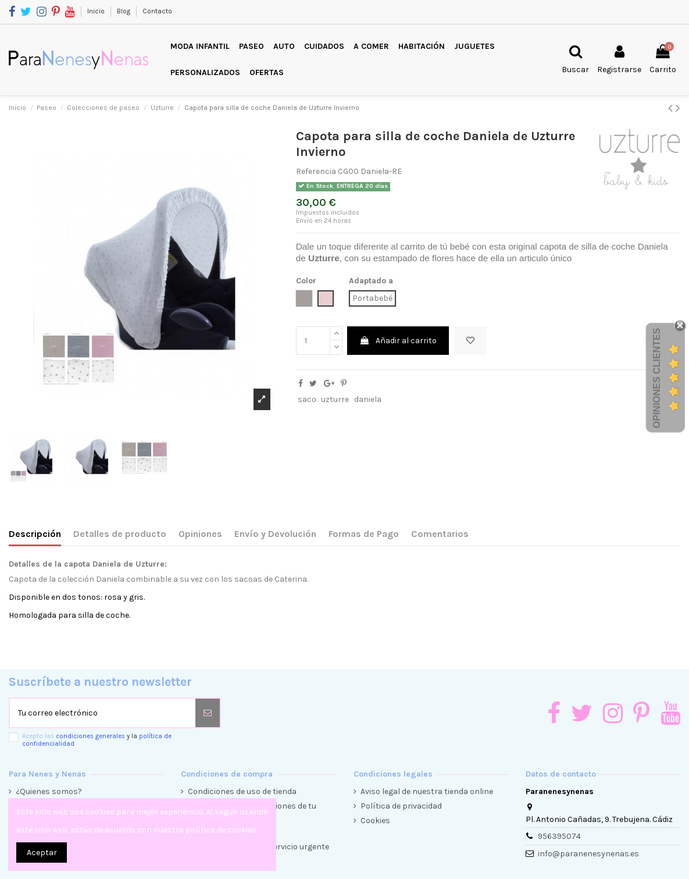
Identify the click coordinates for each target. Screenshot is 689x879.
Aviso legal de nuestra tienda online (426, 791)
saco (307, 399)
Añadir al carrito (398, 341)
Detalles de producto (119, 533)
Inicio (96, 11)
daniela (367, 399)
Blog (124, 11)
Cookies (375, 820)
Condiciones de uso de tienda (242, 791)
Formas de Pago (364, 533)
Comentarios (440, 533)
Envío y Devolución (275, 533)
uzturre (335, 399)
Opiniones (200, 533)
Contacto (157, 11)
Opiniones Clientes (657, 378)
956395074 (559, 836)
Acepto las (97, 740)
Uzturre (324, 258)
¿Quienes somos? (49, 791)
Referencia (316, 171)
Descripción (35, 533)
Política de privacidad (401, 806)
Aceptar (42, 852)
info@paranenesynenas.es (588, 854)
